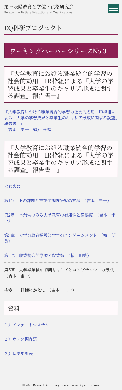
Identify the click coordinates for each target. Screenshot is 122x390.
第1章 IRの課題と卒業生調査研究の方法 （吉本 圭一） (57, 200)
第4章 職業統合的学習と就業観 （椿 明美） (47, 255)
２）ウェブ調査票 (20, 339)
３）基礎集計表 (18, 353)
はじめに (12, 186)
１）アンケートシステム (26, 325)
